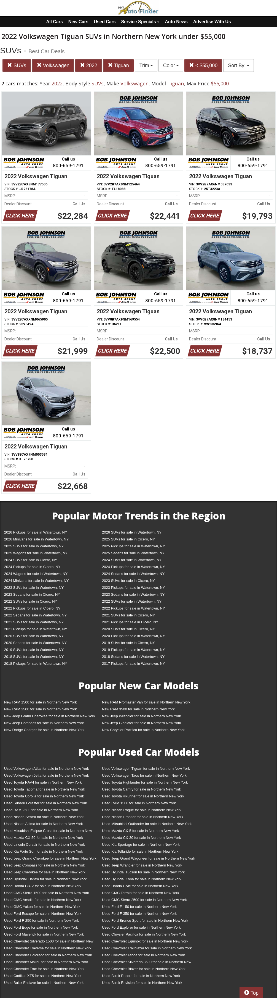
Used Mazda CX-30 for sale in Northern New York (141, 838)
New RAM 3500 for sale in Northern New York (138, 709)
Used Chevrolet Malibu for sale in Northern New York (46, 962)
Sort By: (238, 65)
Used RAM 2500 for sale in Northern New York (41, 810)
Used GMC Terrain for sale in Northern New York (140, 893)
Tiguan (118, 65)
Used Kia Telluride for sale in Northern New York (140, 851)
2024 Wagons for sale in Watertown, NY (36, 574)
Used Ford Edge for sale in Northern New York (41, 927)
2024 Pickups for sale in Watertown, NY (133, 567)
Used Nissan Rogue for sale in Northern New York (141, 810)
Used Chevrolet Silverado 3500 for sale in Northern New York (146, 963)
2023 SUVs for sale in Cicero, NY (128, 581)
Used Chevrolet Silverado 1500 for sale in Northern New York (48, 942)
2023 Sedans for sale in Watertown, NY (133, 594)
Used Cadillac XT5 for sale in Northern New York (42, 976)
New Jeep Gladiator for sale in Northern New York (141, 723)
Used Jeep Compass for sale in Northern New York (44, 865)
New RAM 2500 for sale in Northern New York (40, 709)
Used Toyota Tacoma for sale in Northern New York (44, 789)
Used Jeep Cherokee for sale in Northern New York (44, 872)
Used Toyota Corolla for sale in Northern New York (44, 796)
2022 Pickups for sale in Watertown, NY (133, 608)
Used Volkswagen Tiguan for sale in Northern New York (146, 768)
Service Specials (140, 21)
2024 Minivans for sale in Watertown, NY (36, 581)
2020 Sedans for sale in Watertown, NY (35, 643)
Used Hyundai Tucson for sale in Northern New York (143, 872)
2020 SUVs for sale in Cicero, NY (128, 629)
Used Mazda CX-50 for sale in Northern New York (43, 838)
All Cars (54, 21)
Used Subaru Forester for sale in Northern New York (45, 803)
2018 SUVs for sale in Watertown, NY (34, 657)
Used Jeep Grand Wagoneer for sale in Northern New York (148, 858)
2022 (88, 65)
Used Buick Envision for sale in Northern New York (142, 983)
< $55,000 (203, 65)
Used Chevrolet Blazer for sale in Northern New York (143, 969)
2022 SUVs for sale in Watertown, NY (132, 601)
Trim (146, 65)
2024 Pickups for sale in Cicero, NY (32, 567)
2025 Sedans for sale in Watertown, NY (133, 553)
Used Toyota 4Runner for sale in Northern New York (143, 796)
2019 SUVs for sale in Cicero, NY (128, 643)
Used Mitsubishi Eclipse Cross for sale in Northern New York (48, 832)
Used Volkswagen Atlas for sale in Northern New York (46, 768)
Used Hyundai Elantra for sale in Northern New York (45, 879)
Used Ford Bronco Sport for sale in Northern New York (145, 920)
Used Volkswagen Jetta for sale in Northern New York (46, 775)
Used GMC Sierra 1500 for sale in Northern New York (46, 893)
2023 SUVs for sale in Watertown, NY (34, 587)
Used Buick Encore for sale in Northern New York (141, 976)
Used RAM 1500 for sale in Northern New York (139, 803)
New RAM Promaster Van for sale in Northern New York (146, 702)
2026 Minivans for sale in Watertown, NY (36, 539)
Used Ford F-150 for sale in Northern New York (139, 907)
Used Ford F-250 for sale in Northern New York (41, 920)
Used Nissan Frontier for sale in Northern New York (142, 817)
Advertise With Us (212, 21)
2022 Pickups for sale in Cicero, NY (32, 608)
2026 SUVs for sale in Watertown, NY (132, 532)
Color (171, 65)
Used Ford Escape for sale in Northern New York (42, 914)
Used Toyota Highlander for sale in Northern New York (145, 782)
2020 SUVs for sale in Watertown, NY (34, 636)
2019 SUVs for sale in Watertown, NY (34, 650)
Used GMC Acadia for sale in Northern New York (42, 900)
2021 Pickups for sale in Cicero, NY (130, 622)
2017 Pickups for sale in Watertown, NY (133, 663)
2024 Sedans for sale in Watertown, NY (133, 574)
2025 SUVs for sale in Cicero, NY (128, 539)
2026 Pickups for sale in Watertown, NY (35, 532)
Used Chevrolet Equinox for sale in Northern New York (145, 941)
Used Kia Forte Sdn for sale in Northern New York (43, 851)
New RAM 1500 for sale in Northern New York (40, 702)
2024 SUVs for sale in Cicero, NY (30, 560)
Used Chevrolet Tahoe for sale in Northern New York (143, 955)
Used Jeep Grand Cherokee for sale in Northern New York (50, 858)
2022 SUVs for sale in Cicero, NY (30, 601)
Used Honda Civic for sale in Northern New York (140, 886)
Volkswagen (53, 65)
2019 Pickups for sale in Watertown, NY (133, 650)
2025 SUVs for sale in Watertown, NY (34, 546)
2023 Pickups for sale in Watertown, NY (133, 587)
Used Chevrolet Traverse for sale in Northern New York (47, 948)
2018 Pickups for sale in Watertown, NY (35, 663)
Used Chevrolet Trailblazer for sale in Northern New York (147, 948)
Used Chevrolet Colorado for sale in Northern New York (48, 955)
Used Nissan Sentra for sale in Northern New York (44, 817)
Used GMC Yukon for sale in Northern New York (42, 907)
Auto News (176, 21)
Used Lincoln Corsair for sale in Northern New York (44, 844)
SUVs (16, 65)
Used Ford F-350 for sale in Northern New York (139, 914)
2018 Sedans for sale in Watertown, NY (133, 657)
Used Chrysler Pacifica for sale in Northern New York (144, 934)
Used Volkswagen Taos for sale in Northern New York (144, 775)
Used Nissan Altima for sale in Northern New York (43, 824)
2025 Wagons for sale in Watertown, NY (36, 553)
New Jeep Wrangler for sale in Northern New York (141, 716)
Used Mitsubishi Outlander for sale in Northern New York (147, 824)
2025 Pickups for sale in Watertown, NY (133, 546)
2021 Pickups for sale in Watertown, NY (35, 629)
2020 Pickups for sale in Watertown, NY (133, 636)
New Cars (78, 21)
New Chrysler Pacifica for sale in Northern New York (143, 730)
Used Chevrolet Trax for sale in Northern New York (44, 969)
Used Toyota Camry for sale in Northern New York (141, 789)
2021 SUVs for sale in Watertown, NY (34, 622)
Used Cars (105, 21)
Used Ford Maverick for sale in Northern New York (44, 934)
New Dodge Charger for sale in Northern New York (44, 730)
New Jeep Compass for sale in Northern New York (44, 723)
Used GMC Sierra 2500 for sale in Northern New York (144, 900)
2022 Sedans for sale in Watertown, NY (35, 615)
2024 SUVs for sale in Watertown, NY (132, 560)
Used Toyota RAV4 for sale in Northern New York (43, 782)
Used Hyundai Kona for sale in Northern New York (141, 879)
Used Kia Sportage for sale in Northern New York (141, 844)
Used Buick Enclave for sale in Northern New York (44, 983)
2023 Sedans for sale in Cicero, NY (32, 594)
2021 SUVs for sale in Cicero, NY (128, 615)
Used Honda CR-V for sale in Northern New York (42, 886)
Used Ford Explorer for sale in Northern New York (141, 927)
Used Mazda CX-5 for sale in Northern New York (140, 831)
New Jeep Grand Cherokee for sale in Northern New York (49, 716)
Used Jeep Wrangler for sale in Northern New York (142, 865)
